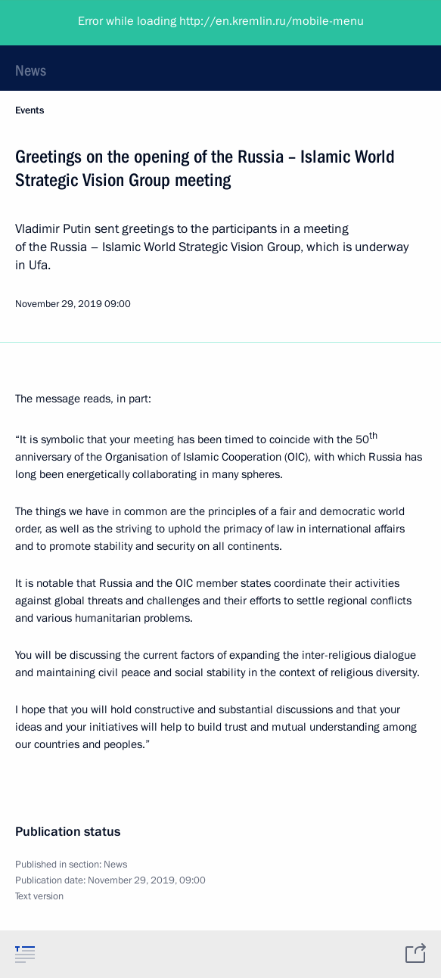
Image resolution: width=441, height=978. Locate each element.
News (30, 70)
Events (29, 110)
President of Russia (72, 23)
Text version (39, 896)
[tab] (25, 953)
